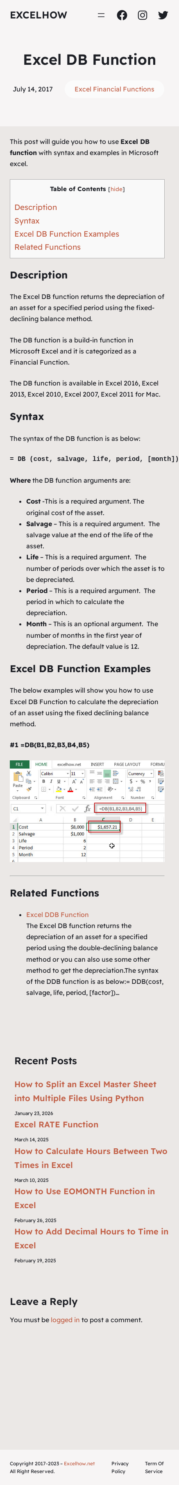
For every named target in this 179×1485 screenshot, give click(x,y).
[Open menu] (101, 15)
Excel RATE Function (56, 1124)
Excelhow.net (79, 1463)
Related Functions (47, 247)
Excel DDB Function (57, 914)
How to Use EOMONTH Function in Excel (84, 1198)
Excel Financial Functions (114, 89)
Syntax (27, 221)
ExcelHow (38, 15)
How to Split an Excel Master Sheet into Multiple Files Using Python (85, 1091)
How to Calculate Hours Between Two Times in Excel (91, 1158)
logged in (65, 1320)
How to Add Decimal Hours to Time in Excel (91, 1238)
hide (116, 188)
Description (35, 207)
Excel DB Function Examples (66, 234)
